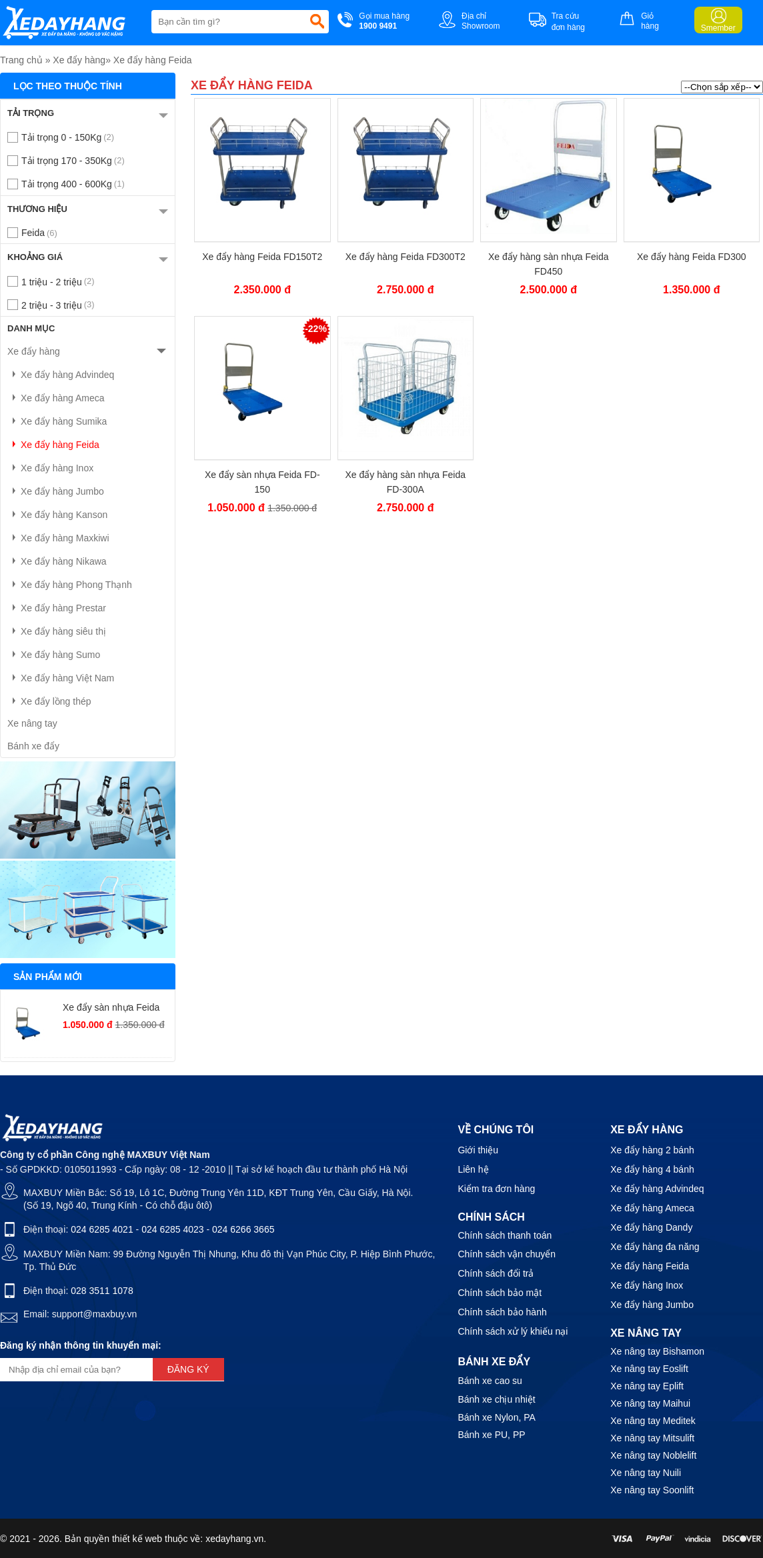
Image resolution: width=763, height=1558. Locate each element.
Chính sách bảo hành (502, 1312)
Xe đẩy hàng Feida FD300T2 (405, 256)
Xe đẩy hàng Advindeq (60, 374)
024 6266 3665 (243, 1229)
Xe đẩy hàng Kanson (57, 514)
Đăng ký (188, 1369)
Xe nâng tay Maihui (650, 1403)
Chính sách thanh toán (505, 1235)
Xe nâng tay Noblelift (653, 1455)
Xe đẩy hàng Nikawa (57, 561)
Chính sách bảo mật (500, 1292)
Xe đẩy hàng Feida (152, 60)
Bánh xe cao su (490, 1380)
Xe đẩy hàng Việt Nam (60, 678)
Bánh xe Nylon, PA (496, 1417)
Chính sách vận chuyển (507, 1254)
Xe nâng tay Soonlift (652, 1490)
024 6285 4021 (102, 1229)
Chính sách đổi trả (496, 1273)
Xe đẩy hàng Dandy (651, 1227)
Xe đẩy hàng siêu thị (56, 631)
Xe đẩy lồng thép (49, 701)
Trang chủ (21, 60)
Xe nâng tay (32, 723)
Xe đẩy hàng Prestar (56, 608)
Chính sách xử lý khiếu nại (513, 1331)
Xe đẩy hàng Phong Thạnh (69, 584)
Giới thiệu (478, 1150)
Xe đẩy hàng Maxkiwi (58, 538)
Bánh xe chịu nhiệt (496, 1399)
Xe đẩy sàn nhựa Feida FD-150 (262, 482)
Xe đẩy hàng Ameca (56, 398)
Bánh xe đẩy (33, 746)
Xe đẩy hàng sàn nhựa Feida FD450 (548, 264)
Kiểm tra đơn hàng (496, 1188)
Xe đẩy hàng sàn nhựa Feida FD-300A (405, 482)
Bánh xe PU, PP (491, 1434)
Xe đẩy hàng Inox (50, 468)
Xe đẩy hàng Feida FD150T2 (262, 256)
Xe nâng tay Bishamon (657, 1351)
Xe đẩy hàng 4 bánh (652, 1169)
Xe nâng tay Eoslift (649, 1368)
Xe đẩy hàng (79, 60)
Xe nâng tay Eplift (647, 1386)
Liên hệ (473, 1169)
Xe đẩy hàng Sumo (53, 654)
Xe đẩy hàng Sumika (57, 421)
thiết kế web (137, 1538)
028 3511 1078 (102, 1290)
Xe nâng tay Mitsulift (652, 1438)
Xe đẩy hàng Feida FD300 (691, 256)
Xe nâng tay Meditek (653, 1420)
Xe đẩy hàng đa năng (654, 1246)
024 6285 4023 (172, 1229)
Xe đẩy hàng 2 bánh (652, 1150)
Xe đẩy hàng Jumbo (55, 491)
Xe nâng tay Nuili (645, 1472)
